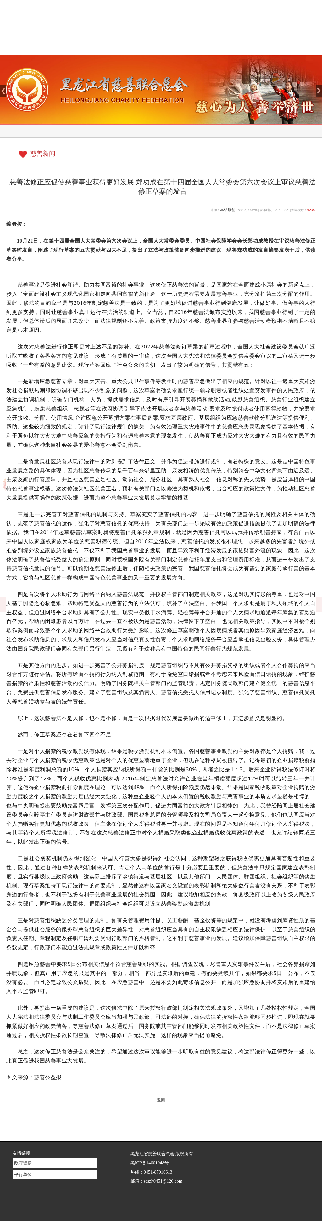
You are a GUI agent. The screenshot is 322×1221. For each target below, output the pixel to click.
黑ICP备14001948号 (149, 1157)
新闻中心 (183, 47)
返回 (161, 1100)
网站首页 (112, 47)
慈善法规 (218, 47)
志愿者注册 (253, 47)
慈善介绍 (147, 47)
